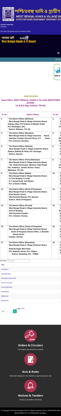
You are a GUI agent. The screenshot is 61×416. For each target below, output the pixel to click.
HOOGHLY (5, 269)
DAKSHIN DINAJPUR (8, 278)
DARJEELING (6, 274)
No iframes (30, 59)
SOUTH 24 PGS (6, 283)
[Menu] (58, 53)
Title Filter (3, 261)
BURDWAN (5, 292)
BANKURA (5, 300)
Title (2, 265)
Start (3, 311)
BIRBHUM (4, 296)
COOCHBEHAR (6, 287)
